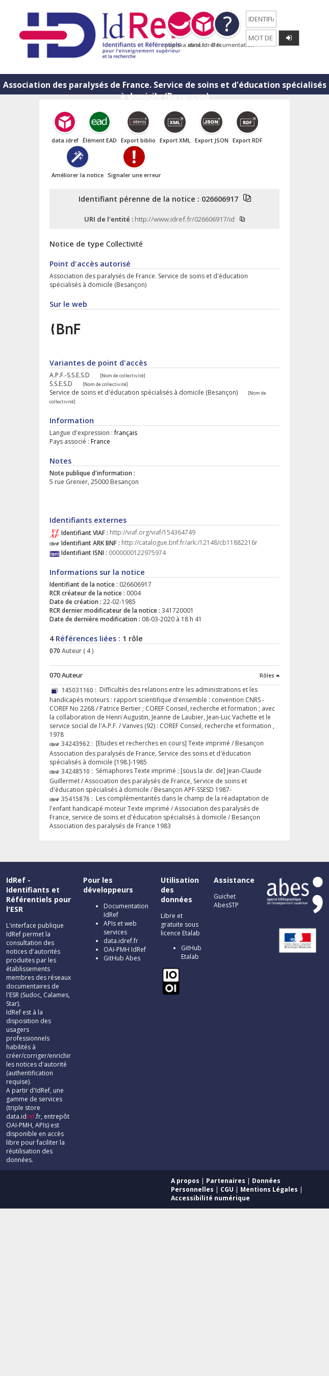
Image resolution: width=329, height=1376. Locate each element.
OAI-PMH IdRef (125, 949)
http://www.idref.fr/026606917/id (185, 219)
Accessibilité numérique (210, 1198)
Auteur (71, 650)
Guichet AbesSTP (226, 900)
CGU (227, 1189)
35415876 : (78, 798)
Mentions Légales (269, 1189)
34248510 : (78, 771)
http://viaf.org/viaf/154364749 (152, 532)
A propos (185, 1180)
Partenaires (225, 1180)
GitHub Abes (122, 958)
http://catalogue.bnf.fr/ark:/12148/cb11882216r (189, 543)
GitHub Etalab (191, 952)
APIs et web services (120, 927)
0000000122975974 (137, 552)
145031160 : (80, 690)
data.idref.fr (121, 940)
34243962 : (78, 743)
